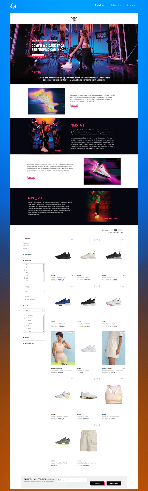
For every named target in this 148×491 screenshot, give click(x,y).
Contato (131, 5)
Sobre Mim (116, 5)
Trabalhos (99, 5)
